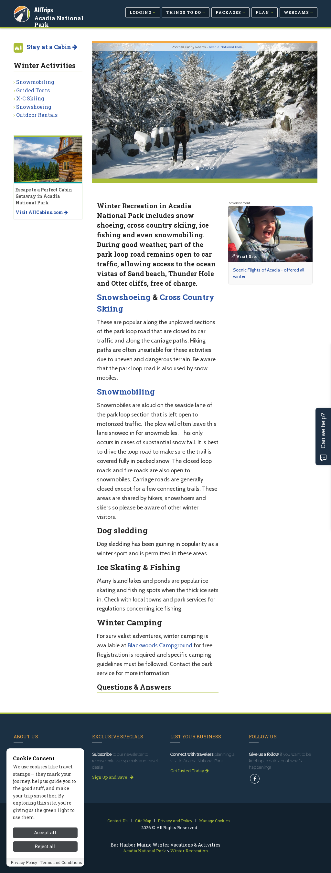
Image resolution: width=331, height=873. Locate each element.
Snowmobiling (126, 391)
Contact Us (117, 820)
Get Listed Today (189, 771)
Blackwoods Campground (160, 645)
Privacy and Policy (175, 820)
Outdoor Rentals (37, 114)
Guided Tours (33, 90)
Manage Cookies (214, 820)
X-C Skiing (30, 98)
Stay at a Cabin (52, 47)
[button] (109, 111)
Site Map (143, 820)
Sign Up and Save (112, 777)
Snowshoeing (124, 297)
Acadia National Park (67, 17)
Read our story (31, 777)
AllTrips (44, 9)
